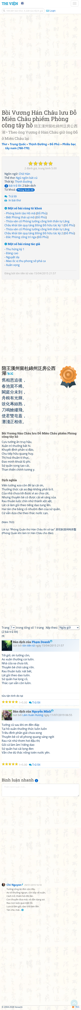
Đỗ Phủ (42, 213)
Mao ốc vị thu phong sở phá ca (26, 261)
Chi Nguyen (14, 884)
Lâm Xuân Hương (32, 715)
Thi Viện (10, 3)
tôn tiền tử (22, 273)
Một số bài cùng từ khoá (23, 208)
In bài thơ (15, 200)
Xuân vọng (13, 265)
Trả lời (13, 196)
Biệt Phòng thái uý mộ (20, 217)
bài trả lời (12, 185)
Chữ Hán (24, 174)
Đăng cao (12, 253)
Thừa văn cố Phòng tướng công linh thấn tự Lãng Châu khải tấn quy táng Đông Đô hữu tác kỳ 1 (36, 223)
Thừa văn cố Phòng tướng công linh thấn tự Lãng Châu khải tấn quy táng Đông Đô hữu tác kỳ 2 (36, 231)
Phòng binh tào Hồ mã (20, 213)
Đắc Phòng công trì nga (21, 237)
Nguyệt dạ (12, 257)
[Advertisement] (40, 60)
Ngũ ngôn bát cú (26, 178)
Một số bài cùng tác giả (22, 244)
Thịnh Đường (23, 181)
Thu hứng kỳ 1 (15, 249)
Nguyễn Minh (42, 711)
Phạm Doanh (42, 642)
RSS (75, 1006)
